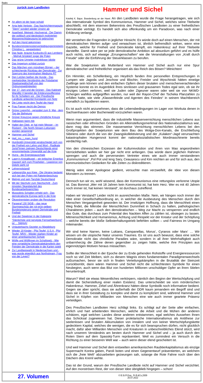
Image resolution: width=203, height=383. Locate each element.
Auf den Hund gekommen (26, 42)
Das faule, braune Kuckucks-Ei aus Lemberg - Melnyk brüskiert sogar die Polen (37, 54)
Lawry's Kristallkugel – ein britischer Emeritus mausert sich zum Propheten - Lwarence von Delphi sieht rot (37, 162)
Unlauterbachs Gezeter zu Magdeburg (33, 226)
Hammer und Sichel (23, 134)
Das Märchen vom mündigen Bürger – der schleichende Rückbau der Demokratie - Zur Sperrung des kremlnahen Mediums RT (37, 70)
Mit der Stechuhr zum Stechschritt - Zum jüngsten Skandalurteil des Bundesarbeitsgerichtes (35, 186)
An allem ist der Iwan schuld (28, 21)
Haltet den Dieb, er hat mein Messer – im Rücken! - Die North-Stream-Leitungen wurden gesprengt (35, 127)
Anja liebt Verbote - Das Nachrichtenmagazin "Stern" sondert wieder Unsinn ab (37, 27)
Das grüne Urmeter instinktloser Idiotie (33, 59)
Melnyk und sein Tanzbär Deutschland (33, 179)
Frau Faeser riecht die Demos (29, 106)
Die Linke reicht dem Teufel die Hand (33, 102)
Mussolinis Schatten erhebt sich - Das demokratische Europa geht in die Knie (34, 194)
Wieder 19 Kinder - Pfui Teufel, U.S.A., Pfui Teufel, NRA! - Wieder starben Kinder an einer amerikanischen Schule (36, 233)
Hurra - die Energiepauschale (28, 155)
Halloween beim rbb (23, 121)
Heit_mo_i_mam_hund (25, 138)
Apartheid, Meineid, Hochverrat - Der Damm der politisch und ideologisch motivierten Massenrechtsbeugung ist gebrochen (37, 35)
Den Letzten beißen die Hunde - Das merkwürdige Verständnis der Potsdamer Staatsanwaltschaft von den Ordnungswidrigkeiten (35, 82)
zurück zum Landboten (33, 7)
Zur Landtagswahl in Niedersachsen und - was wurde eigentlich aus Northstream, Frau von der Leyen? (37, 253)
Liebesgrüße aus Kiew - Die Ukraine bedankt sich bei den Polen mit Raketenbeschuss (37, 174)
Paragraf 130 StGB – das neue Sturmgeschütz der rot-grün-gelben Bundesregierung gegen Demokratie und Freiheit (35, 208)
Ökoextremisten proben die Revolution (33, 199)
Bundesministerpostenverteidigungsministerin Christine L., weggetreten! (37, 48)
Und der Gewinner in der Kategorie (31, 216)
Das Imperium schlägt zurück (28, 63)
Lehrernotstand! (21, 168)
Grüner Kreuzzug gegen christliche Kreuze (36, 117)
